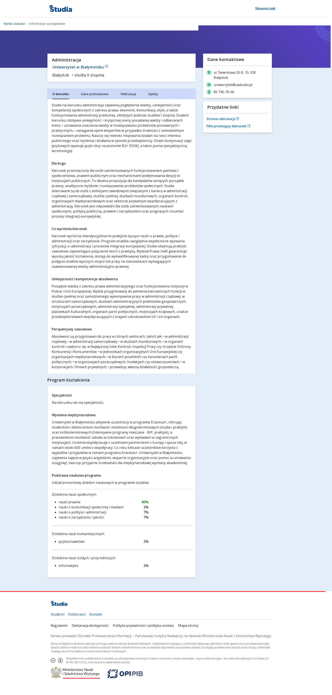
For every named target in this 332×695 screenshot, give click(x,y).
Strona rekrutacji (222, 119)
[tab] (60, 94)
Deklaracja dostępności (90, 625)
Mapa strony (188, 625)
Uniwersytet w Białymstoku (80, 66)
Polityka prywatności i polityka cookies (143, 625)
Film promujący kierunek (228, 126)
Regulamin (59, 625)
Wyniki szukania (14, 23)
